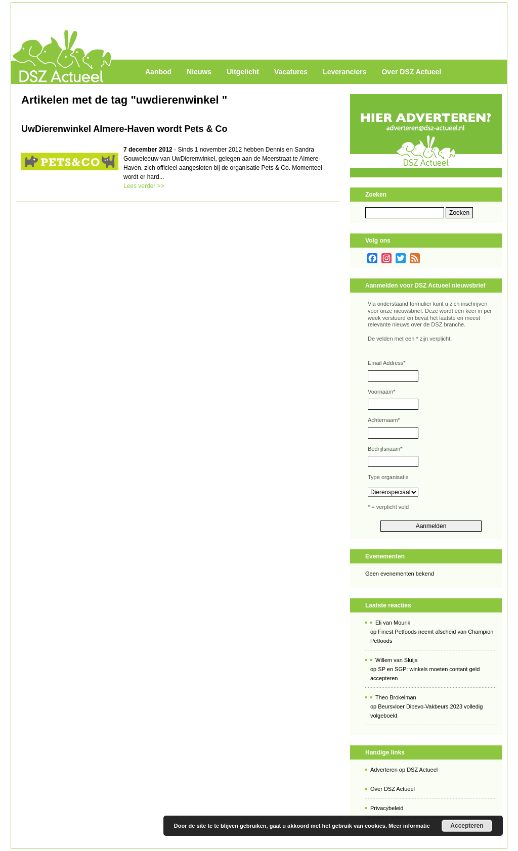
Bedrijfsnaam (385, 449)
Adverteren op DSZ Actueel (404, 770)
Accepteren (466, 825)
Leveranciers (344, 72)
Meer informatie (409, 826)
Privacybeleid (386, 808)
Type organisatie (388, 477)
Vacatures (291, 72)
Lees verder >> (143, 186)
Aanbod (158, 72)
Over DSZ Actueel (411, 72)
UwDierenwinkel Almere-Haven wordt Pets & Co (124, 129)
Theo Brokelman (395, 697)
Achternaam (384, 420)
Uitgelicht (243, 72)
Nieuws (199, 72)
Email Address (387, 363)
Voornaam (381, 392)
